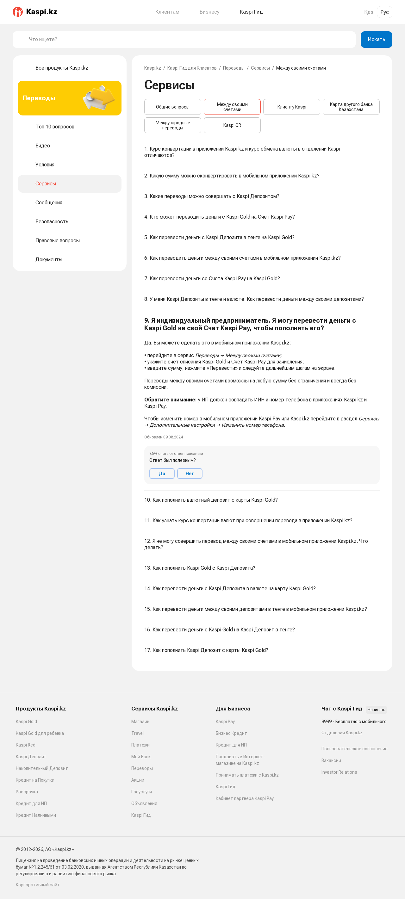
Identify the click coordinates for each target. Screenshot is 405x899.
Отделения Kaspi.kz (342, 732)
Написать (376, 710)
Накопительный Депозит (42, 768)
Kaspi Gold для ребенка (40, 733)
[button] (262, 400)
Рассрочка (27, 791)
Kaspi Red (25, 744)
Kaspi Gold (26, 721)
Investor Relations (339, 772)
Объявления (144, 803)
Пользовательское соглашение (354, 748)
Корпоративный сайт (38, 884)
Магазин (140, 721)
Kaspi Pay (225, 721)
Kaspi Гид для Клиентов (192, 68)
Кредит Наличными (36, 815)
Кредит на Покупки (35, 780)
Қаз (368, 12)
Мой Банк (141, 756)
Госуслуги (141, 791)
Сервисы (260, 68)
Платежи (140, 744)
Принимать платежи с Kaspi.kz (247, 775)
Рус (384, 12)
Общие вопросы (173, 106)
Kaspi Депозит (31, 756)
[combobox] (190, 39)
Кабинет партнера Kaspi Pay (245, 798)
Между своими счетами (232, 107)
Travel (137, 733)
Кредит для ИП (31, 803)
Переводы (234, 68)
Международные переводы (173, 125)
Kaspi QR (232, 125)
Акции (137, 780)
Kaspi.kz (152, 68)
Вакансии (331, 760)
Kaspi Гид (141, 815)
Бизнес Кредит (231, 733)
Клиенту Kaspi (291, 106)
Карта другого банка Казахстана (351, 107)
